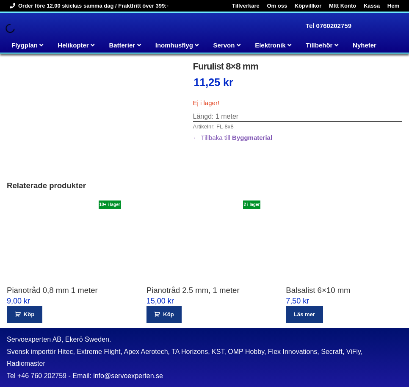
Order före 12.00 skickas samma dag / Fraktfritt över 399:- (88, 6)
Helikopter (73, 45)
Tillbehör (319, 45)
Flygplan (24, 45)
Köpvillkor (308, 6)
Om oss (277, 6)
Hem (393, 6)
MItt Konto (342, 6)
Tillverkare (246, 6)
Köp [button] (29, 314)
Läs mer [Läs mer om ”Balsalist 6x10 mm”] (304, 314)
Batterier (122, 45)
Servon (224, 45)
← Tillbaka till (233, 137)
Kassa (372, 6)
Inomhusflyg (174, 45)
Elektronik (270, 45)
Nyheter (364, 45)
